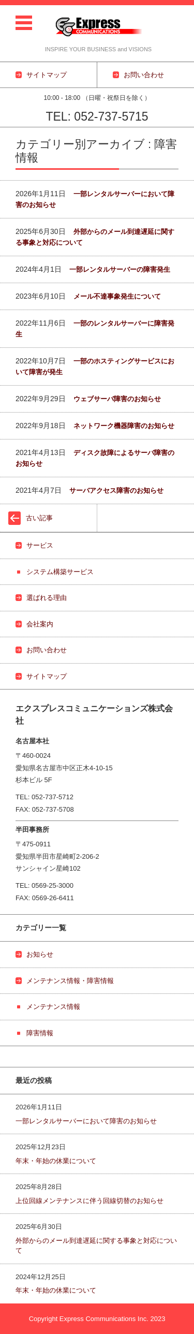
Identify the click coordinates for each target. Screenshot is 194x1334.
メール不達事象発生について (117, 296)
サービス (39, 545)
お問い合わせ (46, 650)
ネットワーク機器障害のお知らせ (123, 426)
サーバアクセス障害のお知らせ (116, 490)
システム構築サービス (60, 572)
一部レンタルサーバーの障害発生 (119, 269)
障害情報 (39, 1033)
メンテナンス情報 (53, 1006)
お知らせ (39, 954)
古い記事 (39, 518)
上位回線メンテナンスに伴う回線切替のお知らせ (89, 1201)
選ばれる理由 (46, 598)
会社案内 (39, 624)
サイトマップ (46, 676)
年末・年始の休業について (56, 1161)
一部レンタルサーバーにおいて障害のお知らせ (86, 1121)
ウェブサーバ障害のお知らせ (117, 399)
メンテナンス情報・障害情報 (70, 981)
